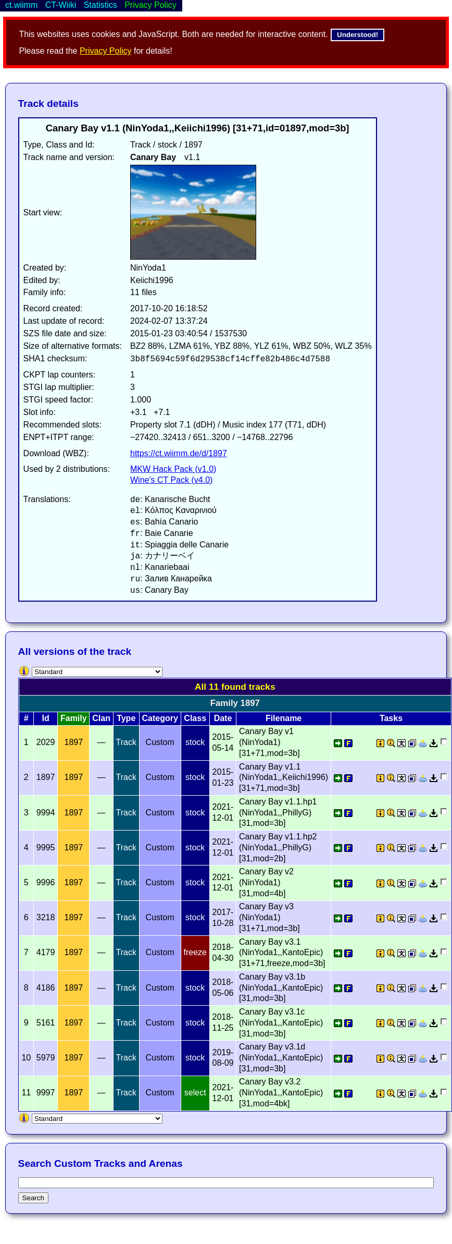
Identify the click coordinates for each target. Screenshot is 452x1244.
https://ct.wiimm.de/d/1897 (178, 453)
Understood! (357, 35)
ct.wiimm (21, 5)
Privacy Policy (106, 50)
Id (45, 718)
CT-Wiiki (61, 5)
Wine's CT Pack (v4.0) (171, 479)
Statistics (100, 5)
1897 (74, 742)
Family (73, 718)
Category (160, 718)
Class (195, 718)
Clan (101, 718)
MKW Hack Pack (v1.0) (173, 469)
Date (223, 718)
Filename (284, 718)
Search (33, 1198)
